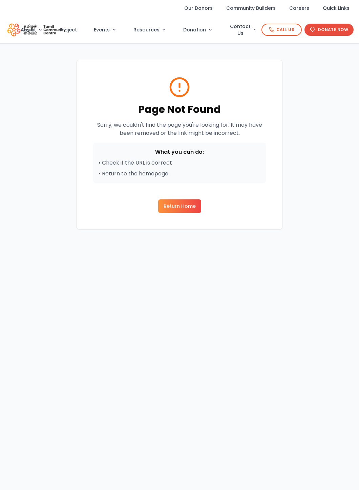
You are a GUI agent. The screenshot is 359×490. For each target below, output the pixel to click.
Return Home (180, 206)
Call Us (281, 29)
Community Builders (251, 8)
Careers (299, 8)
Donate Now (329, 29)
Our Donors (198, 8)
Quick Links (336, 8)
